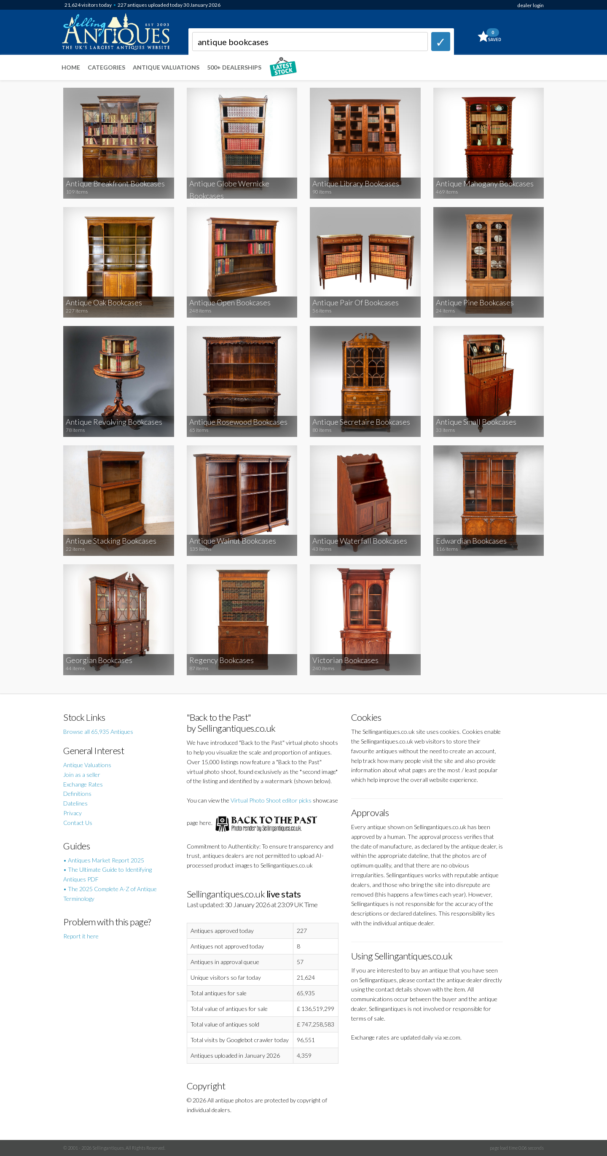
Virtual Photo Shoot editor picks (271, 800)
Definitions (77, 793)
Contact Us (77, 822)
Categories (106, 67)
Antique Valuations (166, 67)
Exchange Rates (83, 784)
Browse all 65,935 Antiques (98, 731)
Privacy (72, 812)
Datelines (75, 803)
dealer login (530, 5)
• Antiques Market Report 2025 (103, 860)
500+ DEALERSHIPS (234, 67)
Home (71, 67)
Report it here (81, 936)
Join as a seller (81, 774)
